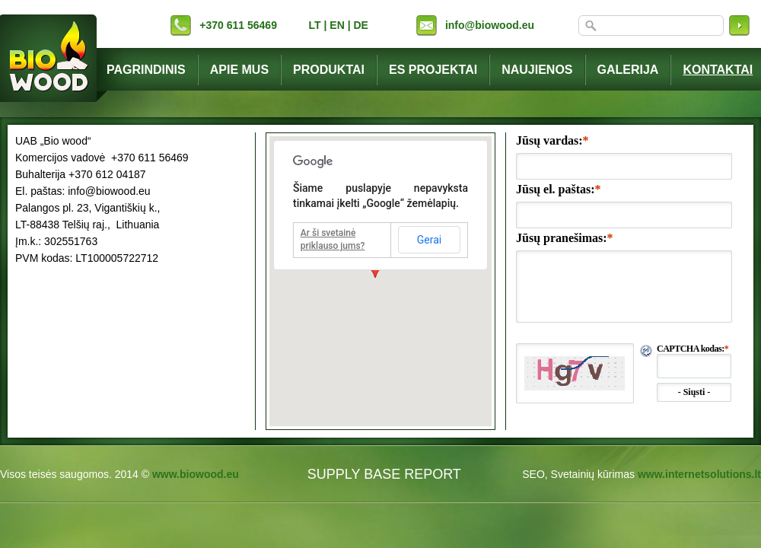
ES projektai (433, 69)
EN (337, 25)
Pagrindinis (146, 69)
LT (315, 25)
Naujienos (536, 69)
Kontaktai (718, 69)
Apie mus (239, 69)
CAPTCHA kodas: (692, 348)
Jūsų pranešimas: (564, 237)
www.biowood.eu (195, 474)
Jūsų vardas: (552, 140)
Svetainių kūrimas (593, 474)
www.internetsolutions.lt (699, 474)
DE (360, 25)
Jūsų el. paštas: (558, 189)
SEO (533, 474)
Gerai (429, 240)
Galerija (628, 69)
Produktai (329, 69)
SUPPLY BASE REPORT (384, 474)
